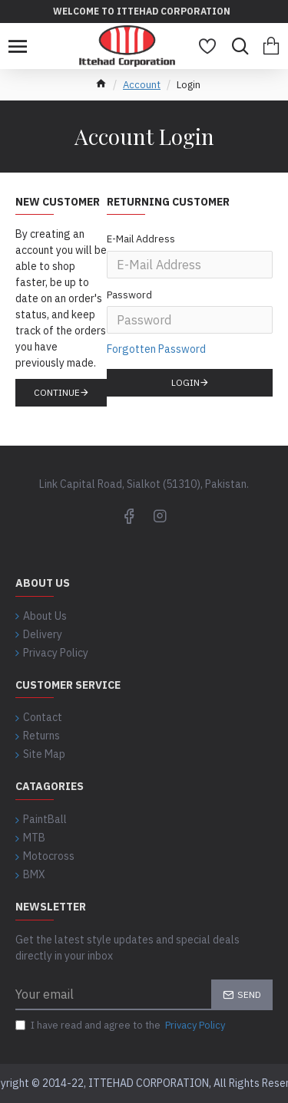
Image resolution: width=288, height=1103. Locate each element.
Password (129, 294)
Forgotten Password (156, 349)
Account (142, 84)
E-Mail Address (141, 238)
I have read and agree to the (121, 1025)
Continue (57, 392)
